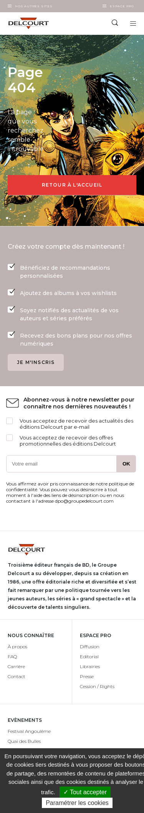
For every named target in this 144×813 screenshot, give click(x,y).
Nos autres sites (34, 6)
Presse (87, 676)
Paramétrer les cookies (77, 803)
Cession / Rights (97, 686)
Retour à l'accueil (72, 185)
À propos (17, 646)
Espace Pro (122, 6)
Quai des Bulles (24, 741)
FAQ (12, 656)
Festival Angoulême (29, 731)
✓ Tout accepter (85, 792)
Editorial (89, 656)
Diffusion (89, 646)
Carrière (16, 666)
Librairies (90, 666)
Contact (16, 676)
